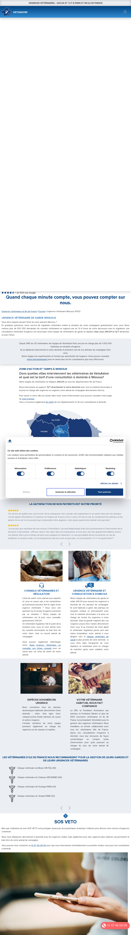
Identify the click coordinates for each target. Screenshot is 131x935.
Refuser (26, 492)
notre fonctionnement (37, 359)
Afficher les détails (109, 483)
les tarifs (50, 402)
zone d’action (28, 399)
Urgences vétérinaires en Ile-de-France (19, 311)
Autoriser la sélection (65, 492)
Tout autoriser (104, 492)
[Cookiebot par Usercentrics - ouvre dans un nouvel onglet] (111, 441)
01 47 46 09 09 (117, 925)
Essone (42, 311)
